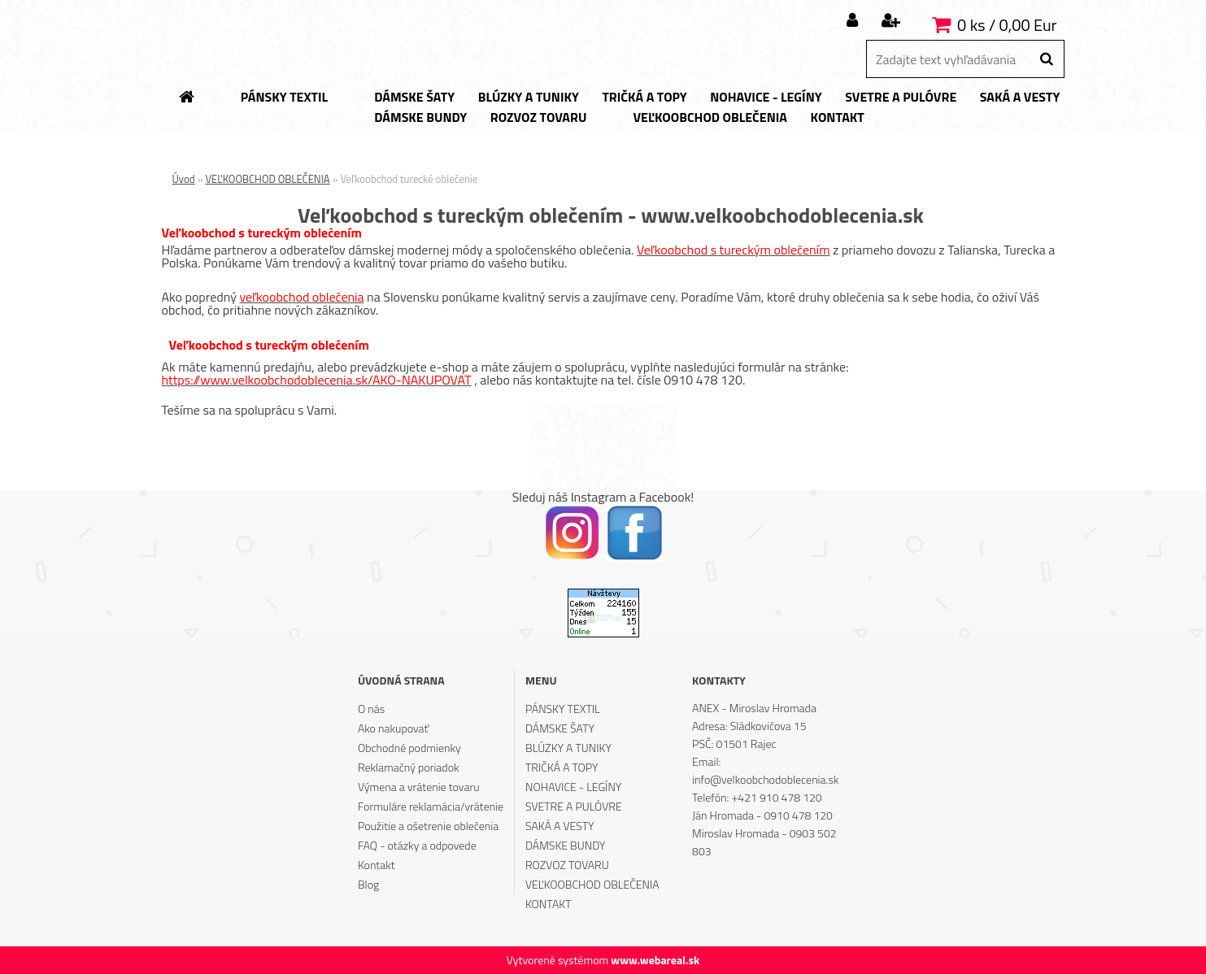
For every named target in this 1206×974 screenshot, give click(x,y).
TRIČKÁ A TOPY (561, 767)
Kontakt (376, 864)
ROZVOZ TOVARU (567, 864)
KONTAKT (548, 903)
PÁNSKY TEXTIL (562, 708)
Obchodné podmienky (409, 747)
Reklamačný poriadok (408, 767)
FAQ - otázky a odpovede (417, 845)
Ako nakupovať (393, 728)
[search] (1046, 59)
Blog (368, 884)
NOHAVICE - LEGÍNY (573, 786)
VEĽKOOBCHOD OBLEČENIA (268, 179)
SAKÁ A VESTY (559, 825)
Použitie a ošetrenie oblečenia (428, 825)
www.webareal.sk (655, 959)
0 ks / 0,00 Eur (1006, 24)
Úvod (183, 179)
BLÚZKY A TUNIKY (568, 747)
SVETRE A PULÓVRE (573, 806)
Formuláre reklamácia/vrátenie (430, 806)
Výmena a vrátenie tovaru (419, 786)
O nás (371, 708)
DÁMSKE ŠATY (559, 728)
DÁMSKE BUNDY (565, 845)
